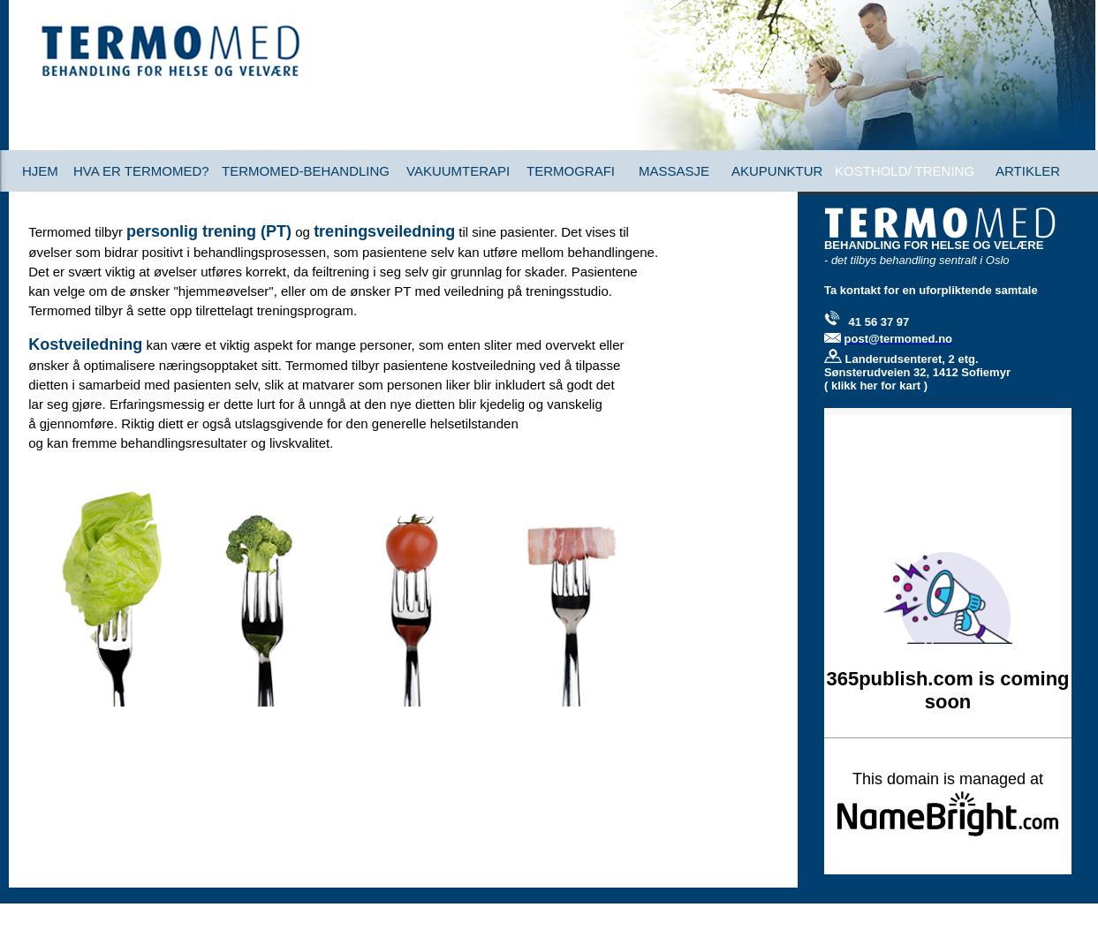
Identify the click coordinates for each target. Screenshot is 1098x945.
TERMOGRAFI (570, 170)
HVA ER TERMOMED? (141, 170)
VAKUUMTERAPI (458, 170)
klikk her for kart (877, 385)
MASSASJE (674, 170)
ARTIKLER (1028, 170)
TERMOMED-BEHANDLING (306, 170)
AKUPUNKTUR (776, 170)
